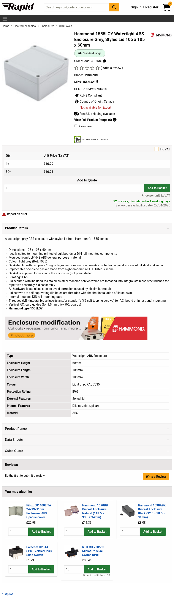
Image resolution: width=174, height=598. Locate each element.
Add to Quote (87, 180)
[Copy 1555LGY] (97, 81)
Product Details (16, 228)
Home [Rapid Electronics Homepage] (6, 26)
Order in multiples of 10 (96, 575)
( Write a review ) (112, 67)
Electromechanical (25, 26)
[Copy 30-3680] (104, 60)
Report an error (14, 213)
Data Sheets (14, 440)
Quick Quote (14, 451)
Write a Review (156, 476)
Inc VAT (87, 149)
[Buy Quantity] (74, 188)
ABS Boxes (65, 26)
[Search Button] (114, 7)
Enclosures (48, 26)
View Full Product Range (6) (95, 120)
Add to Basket (157, 188)
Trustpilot (6, 594)
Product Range (16, 429)
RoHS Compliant (88, 95)
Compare (83, 126)
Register (151, 7)
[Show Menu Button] (5, 18)
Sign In (136, 7)
